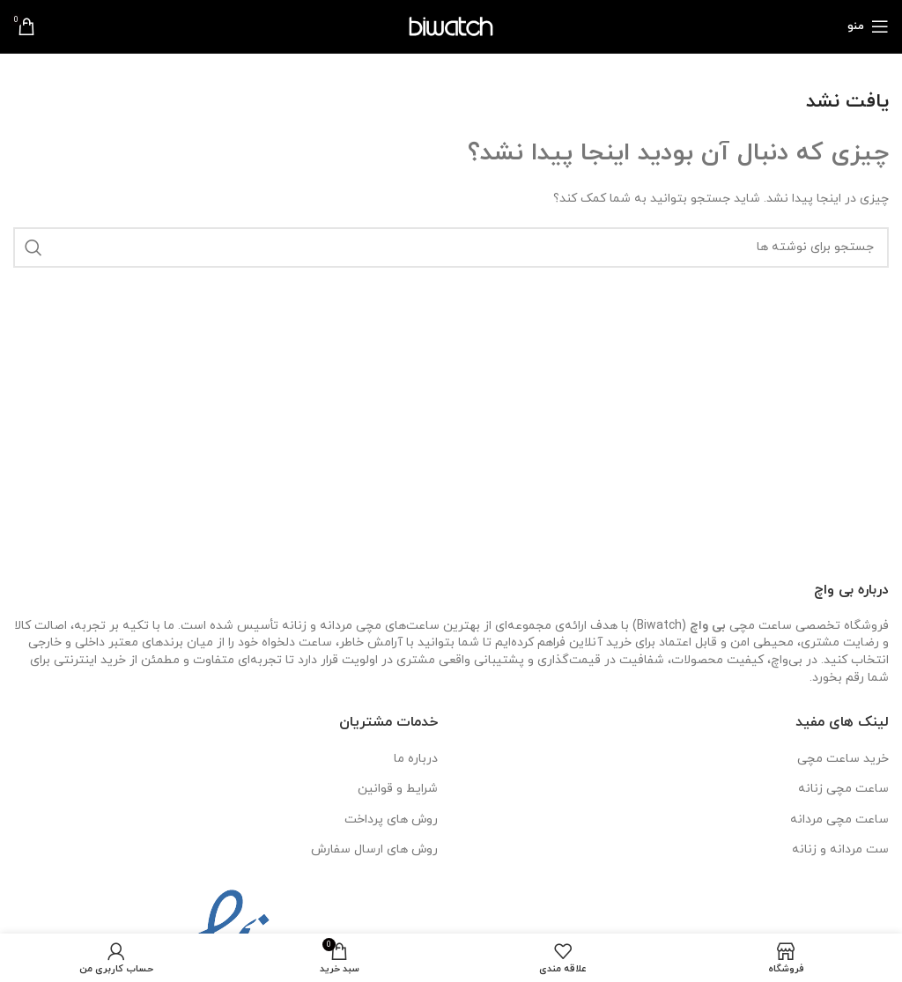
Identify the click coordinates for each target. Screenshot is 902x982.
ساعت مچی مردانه (839, 819)
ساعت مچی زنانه (843, 788)
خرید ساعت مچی (843, 758)
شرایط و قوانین (398, 788)
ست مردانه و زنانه (840, 849)
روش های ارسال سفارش (374, 849)
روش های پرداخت (391, 819)
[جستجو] (451, 247)
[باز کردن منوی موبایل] (868, 26)
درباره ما (416, 758)
